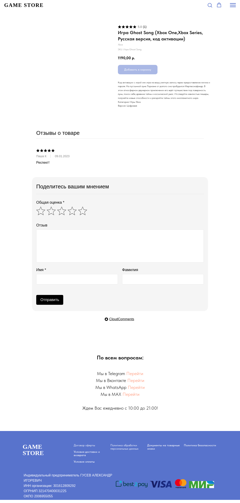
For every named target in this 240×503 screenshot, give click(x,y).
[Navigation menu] (233, 5)
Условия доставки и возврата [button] (87, 453)
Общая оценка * (50, 202)
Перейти (134, 373)
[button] (209, 5)
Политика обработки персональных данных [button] (124, 447)
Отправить (49, 300)
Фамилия (130, 270)
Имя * (41, 270)
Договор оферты (84, 445)
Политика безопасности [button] (200, 445)
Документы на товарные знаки (163, 447)
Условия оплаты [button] (84, 461)
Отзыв (41, 225)
